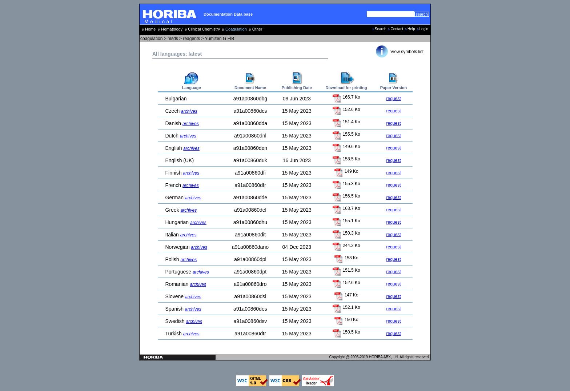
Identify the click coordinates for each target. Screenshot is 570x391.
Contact (396, 29)
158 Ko (346, 257)
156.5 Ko (346, 196)
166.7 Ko (346, 97)
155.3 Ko (346, 183)
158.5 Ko (346, 158)
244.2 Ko (346, 245)
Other (257, 29)
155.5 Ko (346, 134)
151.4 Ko (346, 121)
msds (173, 38)
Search (380, 29)
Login (424, 29)
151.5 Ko (346, 270)
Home (150, 29)
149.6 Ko (346, 146)
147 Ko (346, 295)
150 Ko (346, 319)
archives (189, 111)
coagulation (151, 38)
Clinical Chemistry (204, 29)
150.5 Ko (346, 332)
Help (411, 29)
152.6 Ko (346, 109)
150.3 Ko (346, 233)
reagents (191, 38)
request (393, 98)
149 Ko (346, 171)
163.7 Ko (346, 208)
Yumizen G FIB (219, 38)
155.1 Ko (346, 220)
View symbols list (407, 51)
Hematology (171, 29)
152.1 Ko (346, 307)
